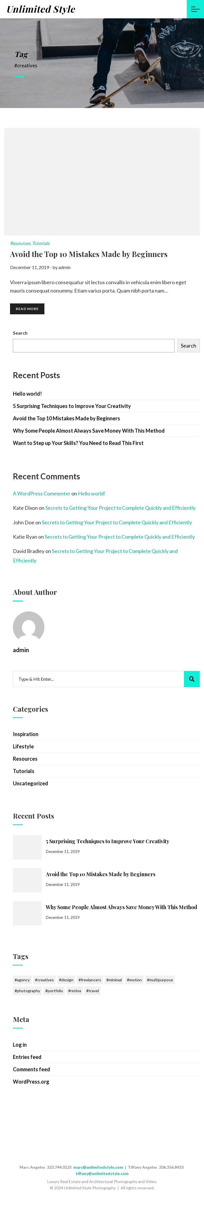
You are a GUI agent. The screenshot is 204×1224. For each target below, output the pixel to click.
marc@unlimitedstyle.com (98, 1167)
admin (64, 267)
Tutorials (41, 243)
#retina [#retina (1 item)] (74, 990)
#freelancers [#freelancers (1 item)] (90, 979)
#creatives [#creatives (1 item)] (44, 979)
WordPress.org (31, 1081)
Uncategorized (30, 783)
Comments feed (31, 1069)
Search (20, 333)
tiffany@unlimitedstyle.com (102, 1173)
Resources (20, 243)
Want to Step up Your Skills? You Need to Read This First (78, 443)
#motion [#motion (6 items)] (134, 979)
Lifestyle (23, 746)
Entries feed (27, 1057)
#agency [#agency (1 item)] (22, 979)
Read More (27, 309)
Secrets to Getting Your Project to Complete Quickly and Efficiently (120, 508)
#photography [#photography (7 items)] (27, 990)
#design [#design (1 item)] (66, 979)
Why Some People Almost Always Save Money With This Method (89, 430)
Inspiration (25, 734)
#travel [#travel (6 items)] (92, 990)
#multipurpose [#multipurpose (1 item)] (160, 979)
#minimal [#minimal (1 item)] (114, 979)
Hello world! (27, 394)
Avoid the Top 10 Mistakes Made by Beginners (66, 418)
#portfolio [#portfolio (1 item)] (54, 990)
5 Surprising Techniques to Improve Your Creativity (72, 406)
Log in (20, 1044)
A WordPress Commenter (41, 493)
